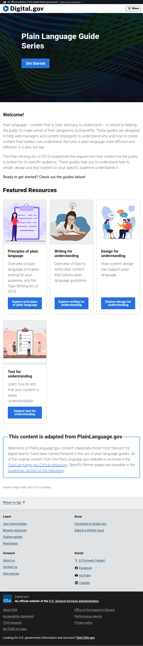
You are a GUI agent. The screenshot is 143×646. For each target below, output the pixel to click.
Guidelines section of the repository (36, 470)
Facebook (85, 568)
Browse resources (15, 530)
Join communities (15, 524)
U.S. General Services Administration (74, 601)
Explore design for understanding (118, 303)
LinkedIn (84, 583)
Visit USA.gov (85, 637)
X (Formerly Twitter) (92, 560)
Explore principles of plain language (25, 303)
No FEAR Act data (14, 629)
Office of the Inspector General (94, 610)
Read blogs (10, 543)
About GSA (10, 610)
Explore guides (12, 537)
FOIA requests (12, 622)
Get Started (35, 63)
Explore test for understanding (25, 412)
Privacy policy (83, 622)
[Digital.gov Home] (64, 8)
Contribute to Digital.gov (90, 524)
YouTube (84, 575)
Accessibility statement (18, 616)
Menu (133, 8)
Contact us (10, 567)
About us (9, 560)
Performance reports (88, 616)
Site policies (11, 573)
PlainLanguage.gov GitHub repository (37, 465)
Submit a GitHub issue (89, 530)
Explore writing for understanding (71, 303)
